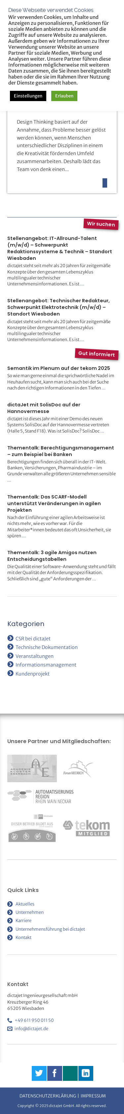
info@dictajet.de (31, 1028)
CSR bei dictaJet (33, 639)
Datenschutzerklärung (48, 1096)
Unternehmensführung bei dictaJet (50, 929)
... (82, 284)
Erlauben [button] (64, 96)
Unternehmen (30, 912)
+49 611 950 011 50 (34, 1020)
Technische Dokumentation (47, 647)
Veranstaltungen (35, 656)
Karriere (23, 920)
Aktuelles (25, 904)
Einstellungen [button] (28, 96)
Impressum (93, 1096)
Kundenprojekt (33, 674)
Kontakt (23, 937)
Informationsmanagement (46, 665)
